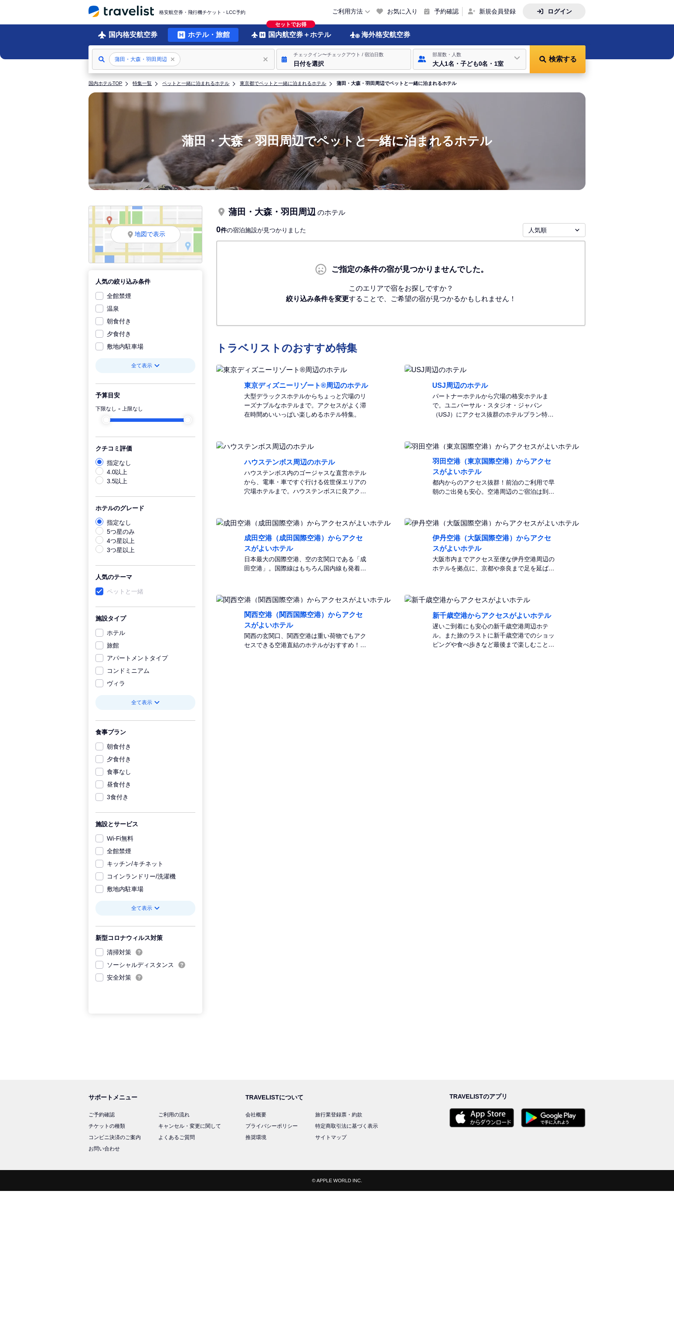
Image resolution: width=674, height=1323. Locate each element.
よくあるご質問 (176, 1137)
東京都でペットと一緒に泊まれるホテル (283, 83)
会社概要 (255, 1115)
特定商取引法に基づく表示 (346, 1126)
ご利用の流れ (174, 1115)
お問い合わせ (104, 1149)
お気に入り (402, 11)
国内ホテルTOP (105, 83)
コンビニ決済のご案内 (115, 1137)
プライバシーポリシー (271, 1126)
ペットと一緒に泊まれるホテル (195, 83)
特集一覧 (142, 83)
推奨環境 (255, 1137)
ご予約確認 (102, 1115)
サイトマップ (331, 1137)
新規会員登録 (497, 11)
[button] (343, 59)
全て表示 (145, 366)
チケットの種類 (107, 1126)
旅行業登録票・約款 (338, 1115)
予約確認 (446, 11)
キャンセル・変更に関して (189, 1126)
